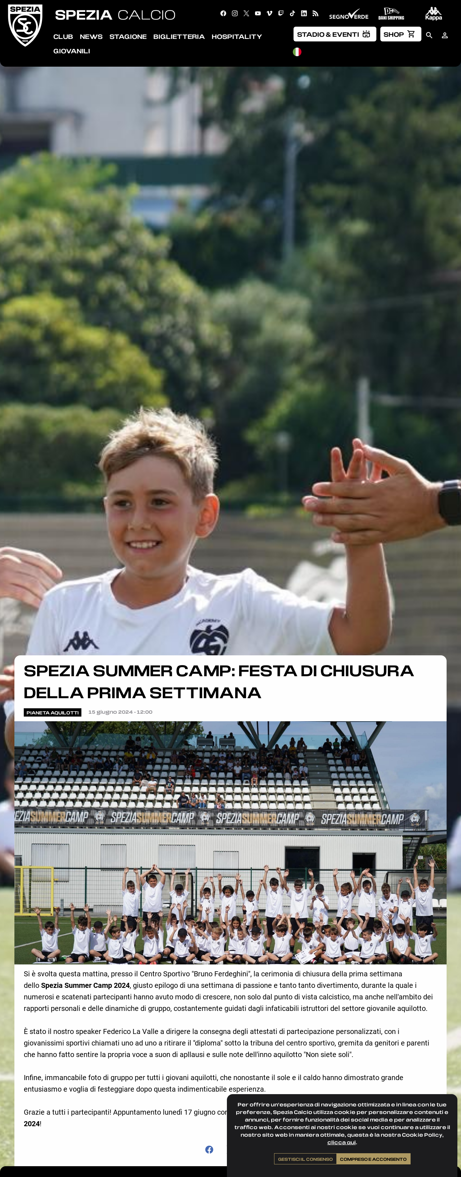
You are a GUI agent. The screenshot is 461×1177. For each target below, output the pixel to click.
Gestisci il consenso (305, 1159)
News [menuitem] (91, 36)
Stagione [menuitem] (128, 36)
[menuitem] (335, 34)
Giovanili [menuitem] (71, 51)
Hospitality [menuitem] (237, 36)
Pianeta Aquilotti (53, 712)
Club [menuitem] (63, 36)
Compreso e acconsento (373, 1159)
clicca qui (341, 1142)
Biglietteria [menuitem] (179, 36)
